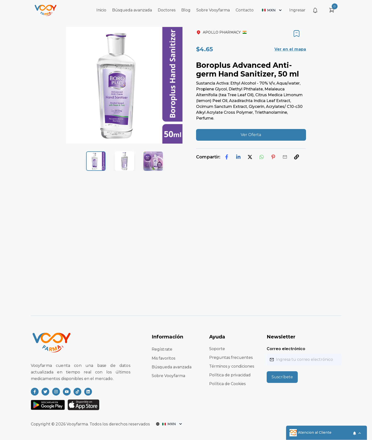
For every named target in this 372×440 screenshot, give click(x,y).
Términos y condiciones (231, 366)
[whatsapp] (261, 157)
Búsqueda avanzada (132, 10)
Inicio (101, 10)
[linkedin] (238, 157)
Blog (185, 10)
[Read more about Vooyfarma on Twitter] (45, 392)
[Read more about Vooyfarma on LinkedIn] (88, 392)
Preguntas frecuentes (231, 357)
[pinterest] (273, 157)
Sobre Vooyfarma (213, 10)
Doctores (166, 10)
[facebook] (226, 157)
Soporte (217, 348)
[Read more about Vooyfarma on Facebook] (35, 392)
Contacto (245, 10)
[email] (285, 157)
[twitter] (250, 157)
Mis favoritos (163, 358)
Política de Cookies (227, 383)
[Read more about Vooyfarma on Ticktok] (77, 392)
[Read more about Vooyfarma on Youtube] (67, 392)
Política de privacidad (230, 375)
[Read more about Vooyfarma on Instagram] (56, 392)
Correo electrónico (286, 348)
